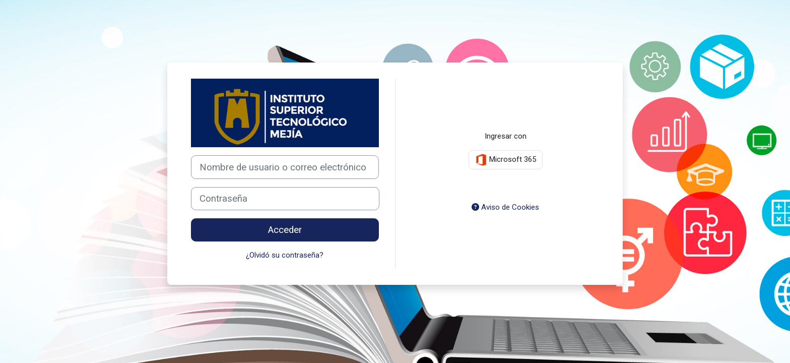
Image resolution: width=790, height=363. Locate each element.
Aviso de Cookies (505, 207)
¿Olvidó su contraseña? (284, 255)
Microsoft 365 (505, 160)
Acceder (285, 229)
